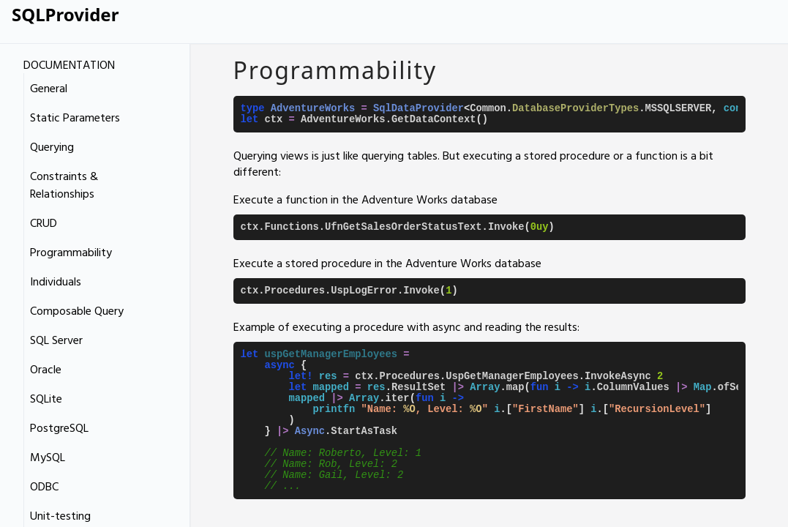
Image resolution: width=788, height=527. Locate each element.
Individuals (55, 281)
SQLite (46, 398)
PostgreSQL (59, 427)
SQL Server (56, 339)
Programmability (71, 252)
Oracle (45, 369)
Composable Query (77, 310)
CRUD (43, 222)
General (48, 88)
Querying (52, 146)
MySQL (47, 457)
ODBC (44, 486)
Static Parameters (75, 117)
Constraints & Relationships (64, 184)
